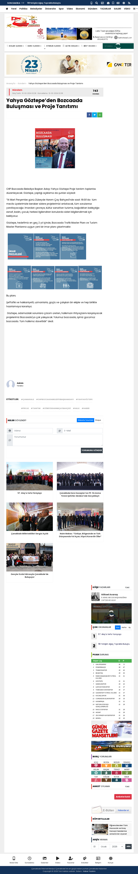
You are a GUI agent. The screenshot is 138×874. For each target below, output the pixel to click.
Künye (110, 860)
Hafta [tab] (124, 627)
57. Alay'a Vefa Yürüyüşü (106, 636)
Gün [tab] (118, 627)
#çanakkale (27, 399)
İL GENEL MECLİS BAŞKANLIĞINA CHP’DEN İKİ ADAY (114, 599)
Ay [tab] (130, 627)
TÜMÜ (127, 587)
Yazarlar (70, 860)
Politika (23, 8)
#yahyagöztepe (84, 399)
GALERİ (117, 8)
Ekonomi (80, 8)
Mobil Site (14, 860)
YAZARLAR (105, 8)
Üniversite (50, 8)
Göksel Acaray (109, 594)
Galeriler (44, 860)
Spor (61, 8)
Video (70, 8)
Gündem (92, 8)
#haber (85, 408)
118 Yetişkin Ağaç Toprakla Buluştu (44, 3)
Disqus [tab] (98, 420)
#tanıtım (35, 408)
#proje (25, 408)
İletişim (98, 860)
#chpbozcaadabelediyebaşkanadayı (55, 399)
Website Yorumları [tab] (85, 420)
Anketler (84, 860)
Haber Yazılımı (89, 871)
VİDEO (127, 8)
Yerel (13, 8)
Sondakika (29, 860)
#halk (76, 408)
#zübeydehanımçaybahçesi (57, 408)
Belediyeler (36, 8)
